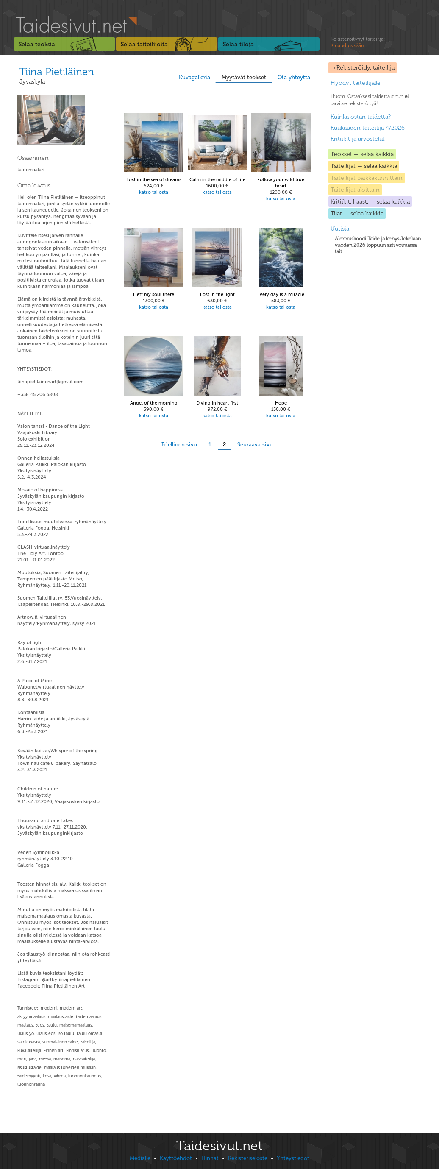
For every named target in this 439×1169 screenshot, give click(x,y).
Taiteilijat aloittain (355, 189)
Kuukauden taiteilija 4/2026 (368, 127)
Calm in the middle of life (217, 179)
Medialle (140, 1158)
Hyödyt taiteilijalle (356, 82)
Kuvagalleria (194, 77)
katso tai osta (153, 192)
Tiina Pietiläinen (56, 71)
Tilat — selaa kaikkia (357, 213)
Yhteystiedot (293, 1158)
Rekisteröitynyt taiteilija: (358, 42)
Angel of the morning (154, 403)
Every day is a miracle (280, 294)
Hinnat (210, 1158)
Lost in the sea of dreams (153, 179)
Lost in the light (217, 294)
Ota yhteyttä (294, 77)
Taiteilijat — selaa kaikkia (364, 166)
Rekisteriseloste (247, 1158)
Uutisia (340, 228)
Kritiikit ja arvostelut (358, 138)
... (378, 245)
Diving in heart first (217, 403)
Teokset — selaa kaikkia (362, 154)
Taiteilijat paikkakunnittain (367, 177)
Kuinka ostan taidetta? (361, 116)
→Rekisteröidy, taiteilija (363, 67)
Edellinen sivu (179, 444)
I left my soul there (153, 294)
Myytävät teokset (244, 77)
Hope (281, 403)
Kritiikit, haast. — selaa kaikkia (370, 201)
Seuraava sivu (255, 444)
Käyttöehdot (176, 1158)
